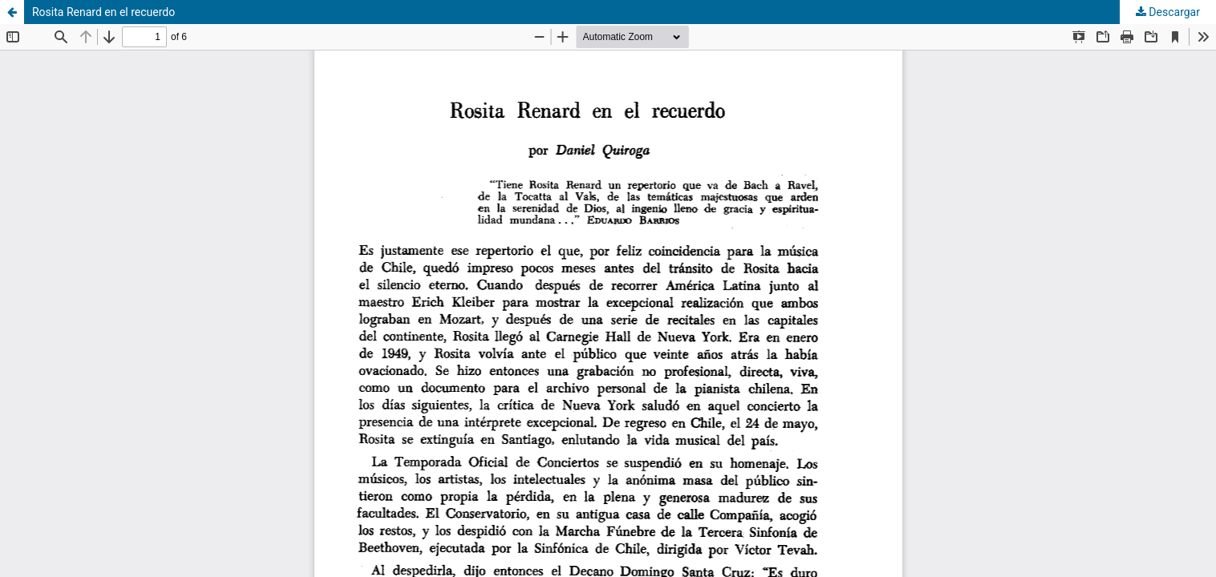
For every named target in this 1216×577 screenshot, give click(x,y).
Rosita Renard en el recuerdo (103, 12)
